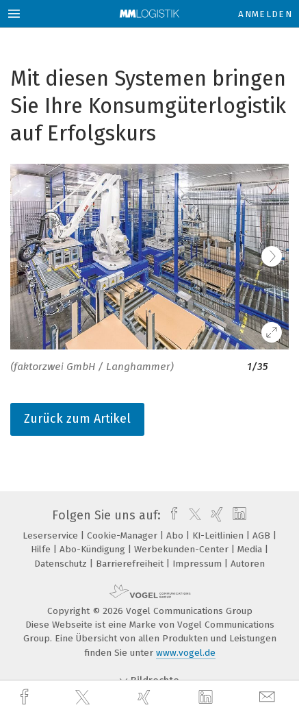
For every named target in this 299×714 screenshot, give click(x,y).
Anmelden (265, 14)
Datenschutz (62, 563)
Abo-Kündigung (94, 549)
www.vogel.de (186, 652)
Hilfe (42, 549)
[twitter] (84, 697)
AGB (262, 535)
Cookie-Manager (123, 535)
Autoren (248, 563)
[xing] (145, 697)
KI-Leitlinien (219, 535)
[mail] (268, 697)
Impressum (198, 563)
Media (251, 549)
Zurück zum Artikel (77, 418)
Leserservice (52, 535)
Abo (176, 535)
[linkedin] (207, 697)
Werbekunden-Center (182, 549)
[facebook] (26, 697)
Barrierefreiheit (131, 563)
